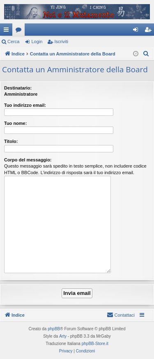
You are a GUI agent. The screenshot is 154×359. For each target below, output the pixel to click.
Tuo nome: (15, 123)
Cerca (13, 41)
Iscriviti (61, 41)
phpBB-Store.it (95, 343)
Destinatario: (18, 87)
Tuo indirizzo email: (25, 105)
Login (36, 41)
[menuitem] (146, 53)
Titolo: (11, 141)
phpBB (54, 329)
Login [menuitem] (137, 31)
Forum (20, 31)
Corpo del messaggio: (28, 159)
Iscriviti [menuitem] (149, 31)
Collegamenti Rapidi (7, 31)
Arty (63, 336)
